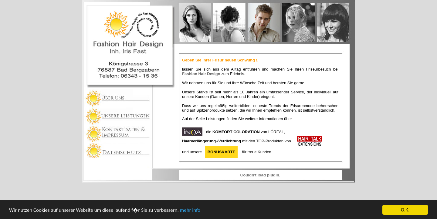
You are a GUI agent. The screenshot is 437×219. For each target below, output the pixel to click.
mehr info (190, 211)
